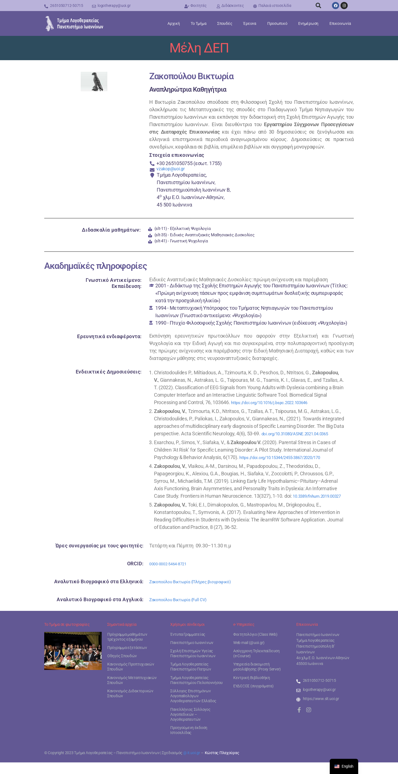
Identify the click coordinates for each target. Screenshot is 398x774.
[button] (318, 5)
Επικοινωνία (340, 23)
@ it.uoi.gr (191, 764)
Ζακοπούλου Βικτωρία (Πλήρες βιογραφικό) (197, 593)
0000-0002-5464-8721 (172, 575)
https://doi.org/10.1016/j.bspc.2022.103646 (277, 406)
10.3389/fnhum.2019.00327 (184, 507)
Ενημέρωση (308, 23)
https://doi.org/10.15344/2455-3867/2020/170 (288, 461)
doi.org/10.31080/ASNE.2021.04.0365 (302, 438)
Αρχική (173, 23)
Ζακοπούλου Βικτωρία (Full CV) (183, 611)
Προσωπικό (277, 23)
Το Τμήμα (198, 23)
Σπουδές (224, 23)
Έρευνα (249, 23)
